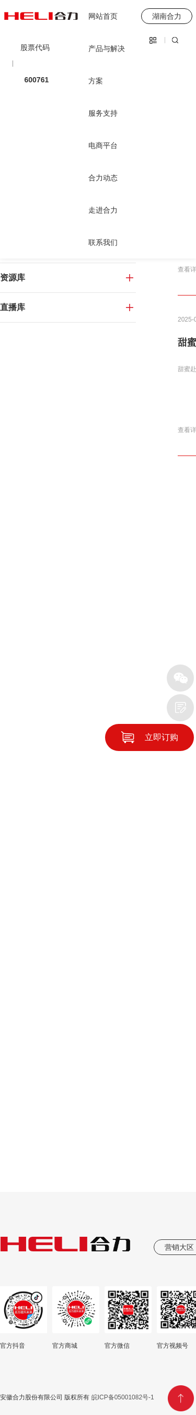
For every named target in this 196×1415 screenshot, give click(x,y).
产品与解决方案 (106, 64)
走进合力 (103, 210)
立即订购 (161, 737)
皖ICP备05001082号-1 (121, 1397)
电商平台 (103, 145)
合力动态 (103, 178)
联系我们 (103, 242)
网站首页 (103, 16)
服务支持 (103, 113)
